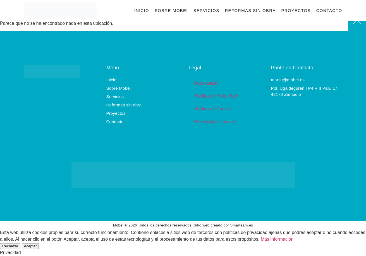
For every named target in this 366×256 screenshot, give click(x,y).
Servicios (206, 10)
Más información (277, 239)
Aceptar (30, 246)
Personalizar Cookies (215, 121)
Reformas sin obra (250, 10)
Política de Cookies (213, 108)
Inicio (141, 10)
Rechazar (10, 246)
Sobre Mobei (171, 10)
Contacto (329, 10)
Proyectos (296, 10)
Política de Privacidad (215, 96)
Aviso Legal (205, 83)
